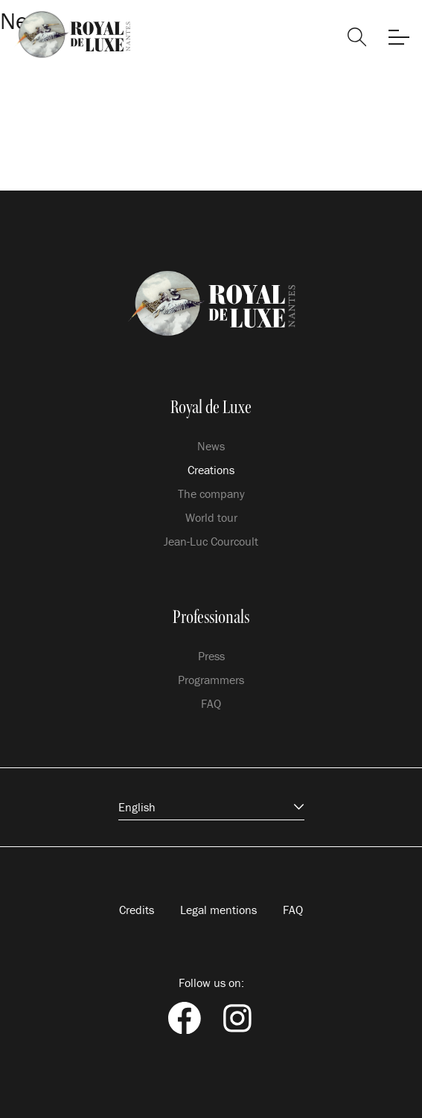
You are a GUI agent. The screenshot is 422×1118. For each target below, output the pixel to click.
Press (211, 655)
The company (211, 493)
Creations (211, 469)
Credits (136, 909)
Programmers (211, 679)
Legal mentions (218, 909)
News (211, 445)
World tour (211, 517)
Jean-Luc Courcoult (211, 541)
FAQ (211, 703)
